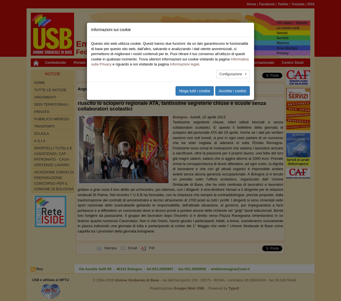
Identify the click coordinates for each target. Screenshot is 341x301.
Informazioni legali (184, 64)
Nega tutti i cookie (194, 91)
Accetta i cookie (232, 91)
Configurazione (231, 74)
